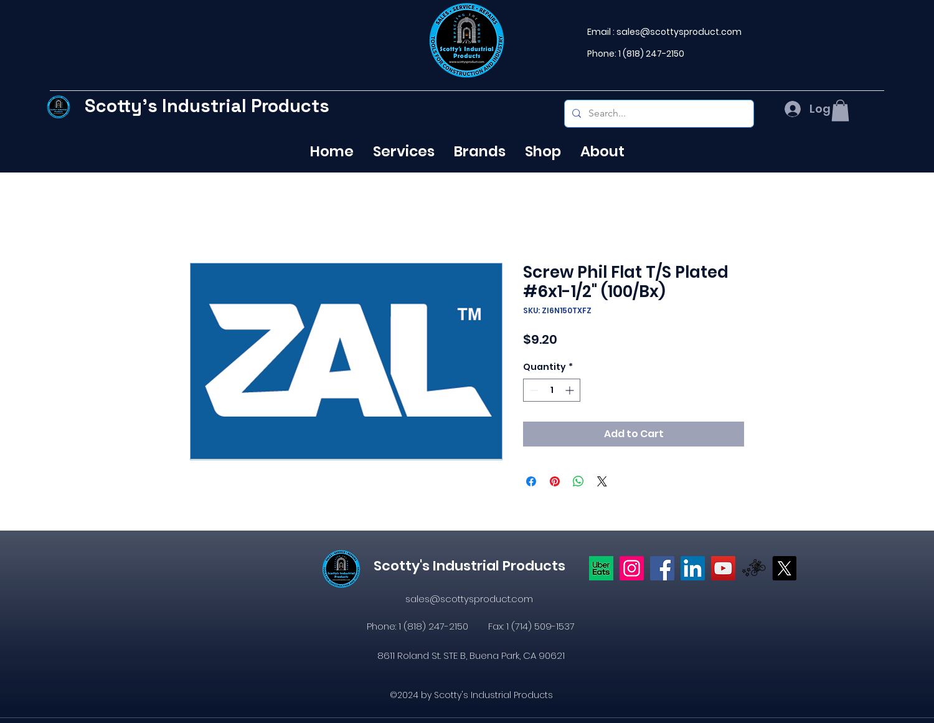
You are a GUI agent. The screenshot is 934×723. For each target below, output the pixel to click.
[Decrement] (532, 390)
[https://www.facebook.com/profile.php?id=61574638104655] (662, 568)
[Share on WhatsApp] (578, 481)
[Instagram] (632, 568)
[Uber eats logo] (601, 568)
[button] (840, 110)
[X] (784, 568)
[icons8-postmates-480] (754, 568)
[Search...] (657, 113)
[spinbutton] (551, 390)
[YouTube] (723, 568)
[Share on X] (602, 481)
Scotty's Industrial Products (207, 105)
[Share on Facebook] (531, 481)
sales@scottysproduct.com (679, 32)
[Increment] (570, 390)
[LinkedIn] (693, 568)
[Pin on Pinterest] (554, 481)
